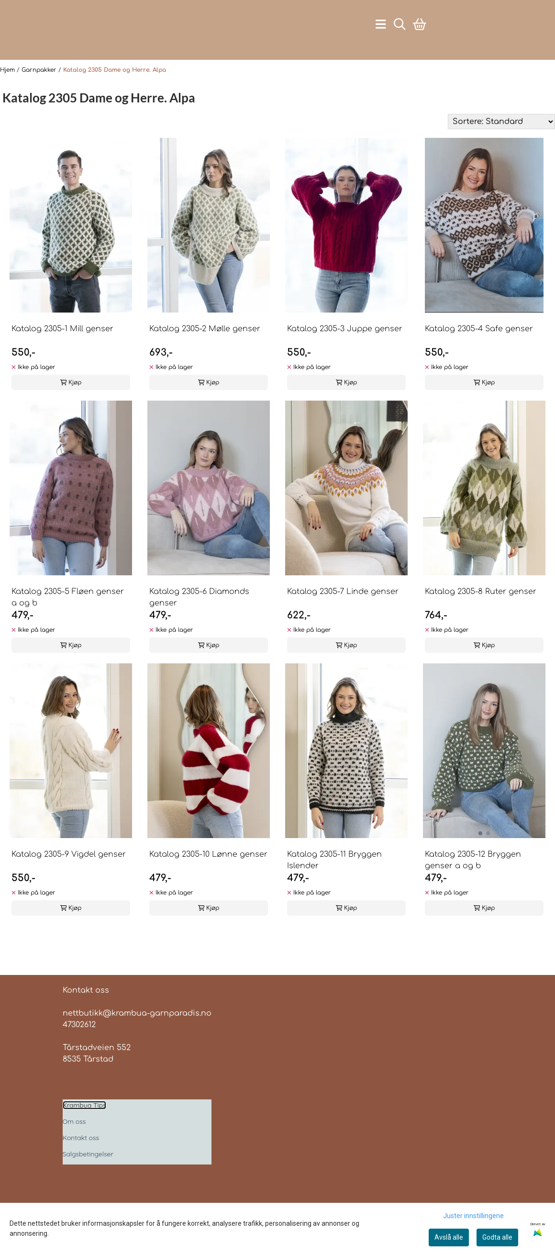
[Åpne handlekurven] (419, 37)
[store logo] (92, 37)
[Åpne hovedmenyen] (381, 37)
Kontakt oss (81, 1164)
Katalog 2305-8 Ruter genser (480, 618)
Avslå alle (448, 1237)
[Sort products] (501, 148)
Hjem (8, 96)
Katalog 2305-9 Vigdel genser (68, 880)
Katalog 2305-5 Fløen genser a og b (67, 624)
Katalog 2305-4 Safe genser (479, 355)
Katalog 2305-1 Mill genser (62, 355)
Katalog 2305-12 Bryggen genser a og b (473, 886)
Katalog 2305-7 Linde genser (343, 618)
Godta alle (497, 1237)
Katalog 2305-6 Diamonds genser (199, 624)
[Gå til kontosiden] (89, 68)
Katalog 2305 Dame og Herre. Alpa (114, 96)
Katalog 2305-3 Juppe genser (344, 355)
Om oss (74, 1147)
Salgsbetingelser (88, 1180)
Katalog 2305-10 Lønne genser (208, 880)
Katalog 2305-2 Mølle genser (204, 355)
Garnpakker (40, 96)
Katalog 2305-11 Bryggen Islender (334, 886)
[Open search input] (400, 37)
